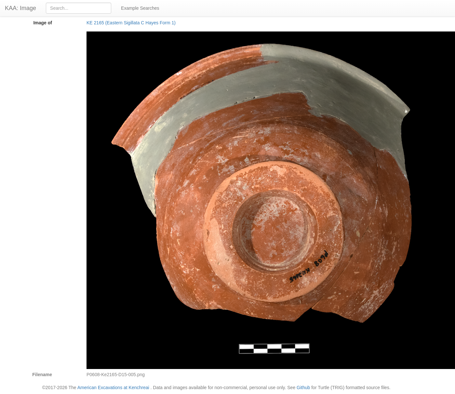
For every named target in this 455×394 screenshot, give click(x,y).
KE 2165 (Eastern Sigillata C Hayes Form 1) (131, 22)
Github (303, 387)
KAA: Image (20, 8)
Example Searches (140, 8)
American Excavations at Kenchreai (113, 387)
